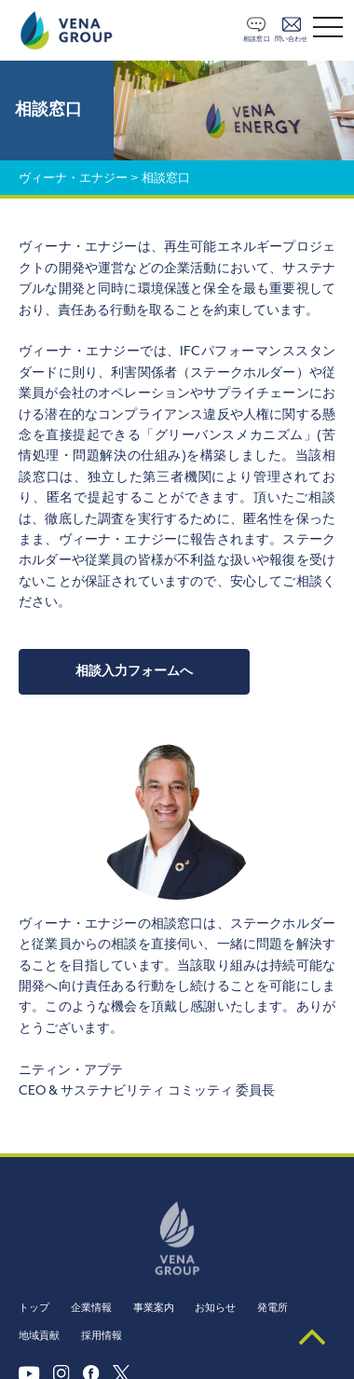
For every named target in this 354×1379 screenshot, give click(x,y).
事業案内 (153, 1308)
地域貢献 (39, 1336)
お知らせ (215, 1308)
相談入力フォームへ (134, 671)
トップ (34, 1308)
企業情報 (91, 1308)
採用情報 (101, 1336)
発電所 (272, 1308)
